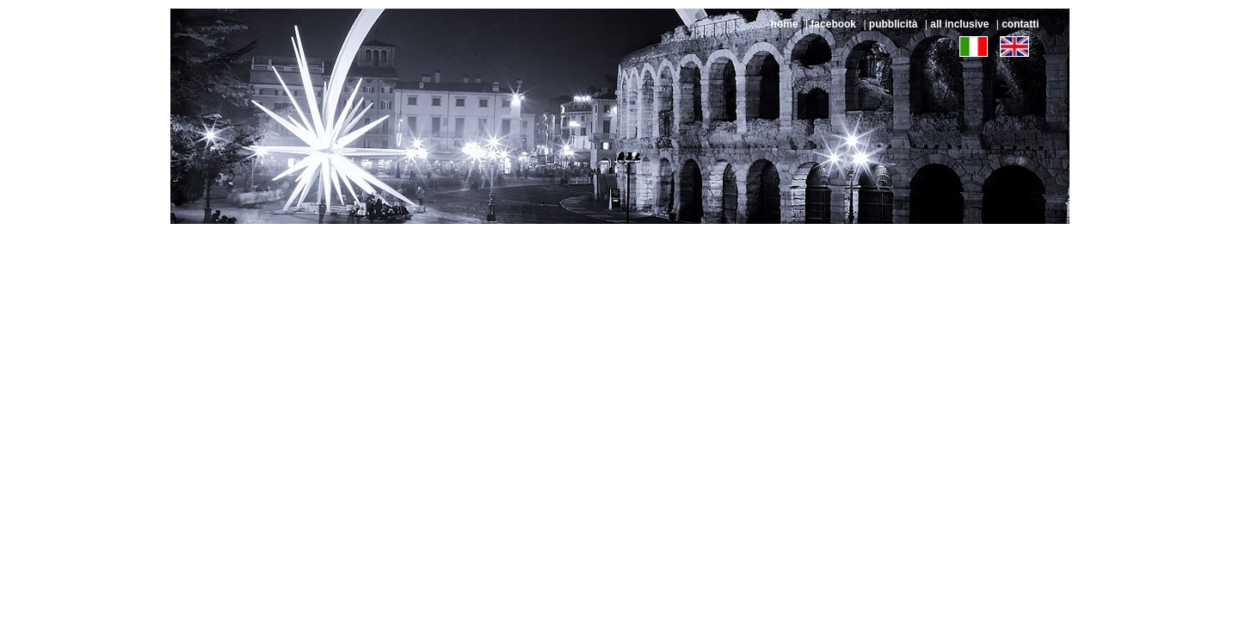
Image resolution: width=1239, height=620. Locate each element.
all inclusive (959, 24)
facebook (833, 24)
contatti (1020, 24)
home (784, 24)
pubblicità (893, 24)
